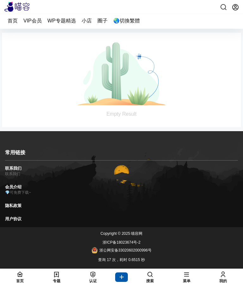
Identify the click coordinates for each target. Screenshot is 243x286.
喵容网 (136, 233)
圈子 (102, 20)
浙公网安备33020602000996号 (121, 250)
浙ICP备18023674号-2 (121, 242)
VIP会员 (32, 20)
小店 (87, 20)
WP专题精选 (61, 20)
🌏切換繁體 (126, 20)
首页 (13, 20)
